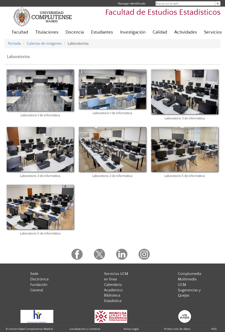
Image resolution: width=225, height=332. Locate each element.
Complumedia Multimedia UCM (189, 279)
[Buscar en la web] (217, 3)
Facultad (20, 32)
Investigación (132, 32)
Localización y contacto (85, 329)
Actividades (185, 32)
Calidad (160, 32)
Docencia (74, 32)
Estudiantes (102, 32)
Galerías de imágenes (44, 43)
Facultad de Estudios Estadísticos (162, 12)
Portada (14, 43)
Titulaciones (46, 32)
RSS (214, 329)
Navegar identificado (131, 3)
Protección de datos (177, 329)
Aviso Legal (131, 329)
